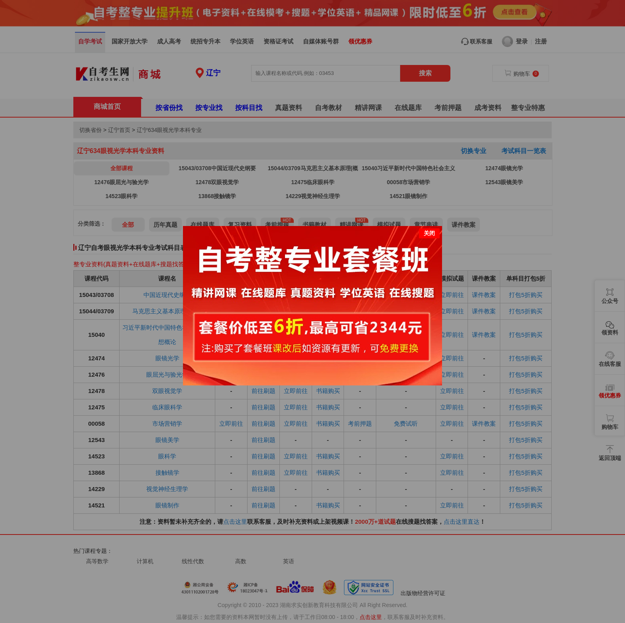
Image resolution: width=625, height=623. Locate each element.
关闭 (429, 228)
